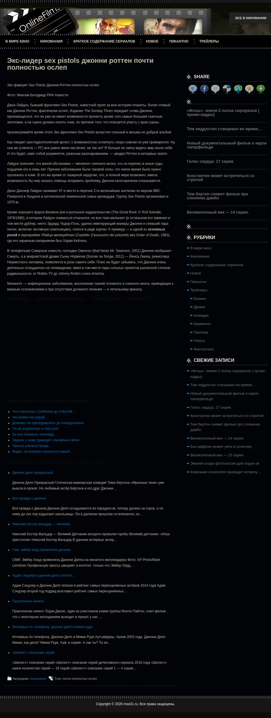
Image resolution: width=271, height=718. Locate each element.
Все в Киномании (250, 18)
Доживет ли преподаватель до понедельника (48, 423)
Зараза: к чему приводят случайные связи (45, 440)
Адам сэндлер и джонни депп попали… (43, 575)
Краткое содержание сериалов (104, 41)
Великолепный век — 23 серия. (217, 455)
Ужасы (199, 340)
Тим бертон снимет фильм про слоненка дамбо (217, 196)
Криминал (202, 324)
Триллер (201, 332)
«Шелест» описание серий (33, 653)
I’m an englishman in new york (35, 429)
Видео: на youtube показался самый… (42, 452)
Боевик (200, 298)
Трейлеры (209, 41)
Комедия (201, 315)
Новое (152, 41)
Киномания (51, 41)
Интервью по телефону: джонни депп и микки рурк (52, 627)
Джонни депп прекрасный (32, 473)
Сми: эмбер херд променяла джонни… (43, 550)
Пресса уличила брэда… (32, 446)
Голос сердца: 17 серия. (210, 161)
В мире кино (17, 41)
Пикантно (178, 41)
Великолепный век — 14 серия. (218, 212)
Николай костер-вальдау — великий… (42, 524)
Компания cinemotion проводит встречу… (225, 472)
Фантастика (204, 349)
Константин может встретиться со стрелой (220, 177)
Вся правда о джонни (29, 498)
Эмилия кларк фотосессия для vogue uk (224, 463)
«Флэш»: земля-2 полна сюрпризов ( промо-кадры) (223, 112)
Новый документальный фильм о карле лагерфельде (227, 145)
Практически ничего (28, 601)
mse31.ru (131, 704)
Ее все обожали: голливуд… (34, 434)
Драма (199, 307)
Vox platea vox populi (28, 417)
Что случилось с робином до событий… (44, 412)
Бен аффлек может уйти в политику (221, 446)
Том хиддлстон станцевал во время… (224, 129)
